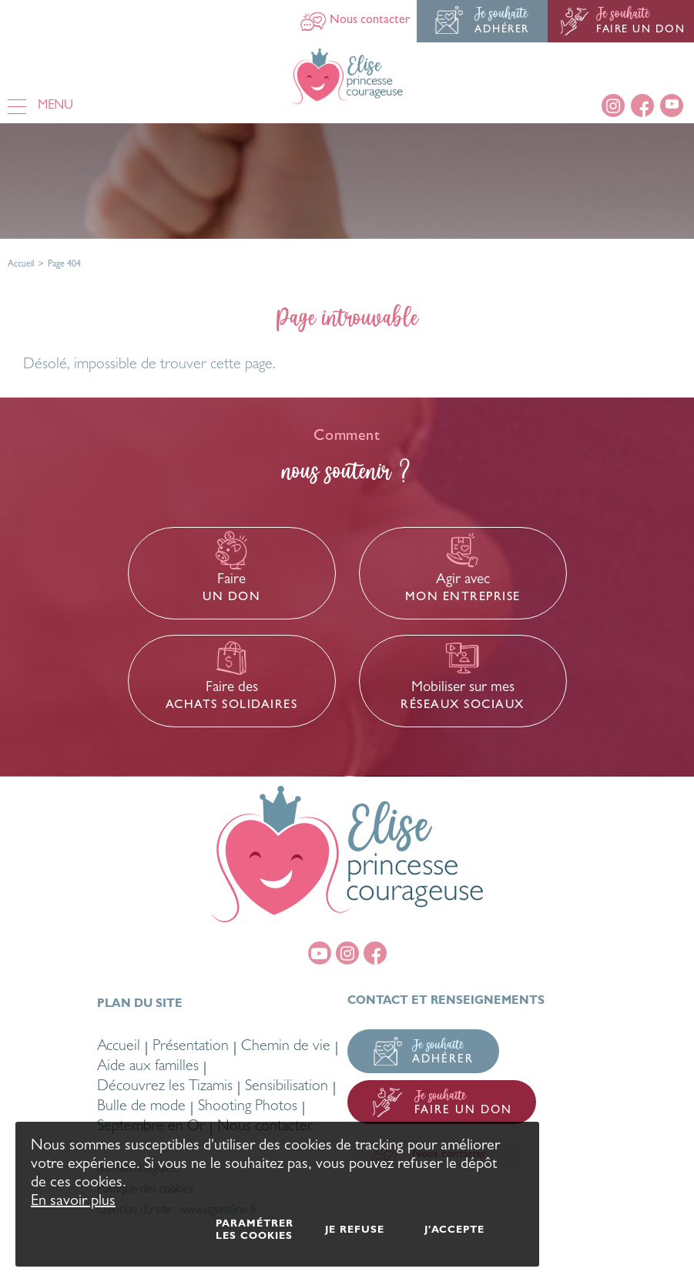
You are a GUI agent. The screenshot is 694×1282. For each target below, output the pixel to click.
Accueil (21, 265)
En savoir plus (73, 1202)
